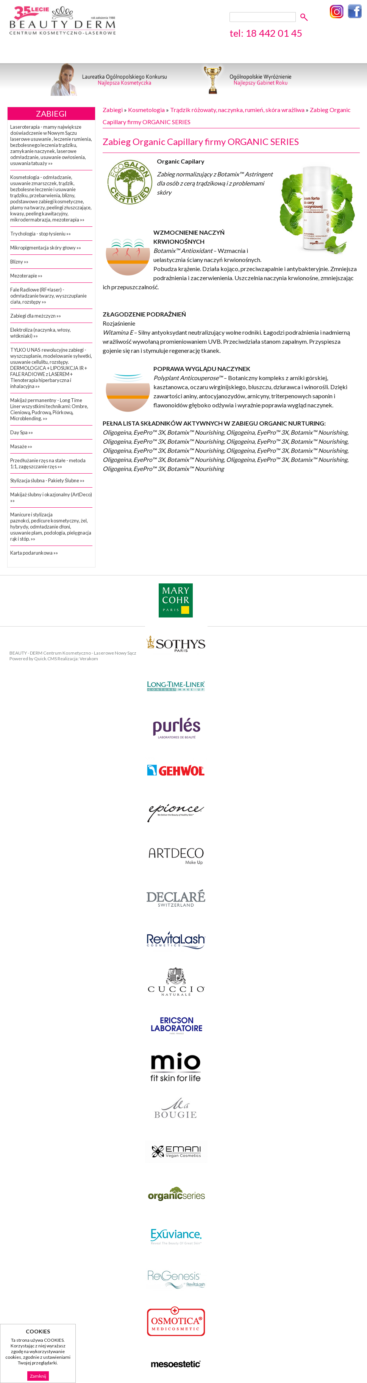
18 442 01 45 (273, 33)
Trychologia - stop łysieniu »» (40, 234)
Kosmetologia (146, 109)
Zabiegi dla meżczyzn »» (35, 316)
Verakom (89, 658)
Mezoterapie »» (26, 276)
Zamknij (38, 1376)
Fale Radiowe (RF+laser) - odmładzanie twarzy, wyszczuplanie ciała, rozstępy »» (48, 296)
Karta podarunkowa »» (34, 553)
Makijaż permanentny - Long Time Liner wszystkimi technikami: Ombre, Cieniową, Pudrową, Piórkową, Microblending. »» (49, 409)
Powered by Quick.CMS (33, 658)
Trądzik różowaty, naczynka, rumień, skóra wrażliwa (237, 109)
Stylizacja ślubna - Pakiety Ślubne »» (47, 480)
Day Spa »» (21, 432)
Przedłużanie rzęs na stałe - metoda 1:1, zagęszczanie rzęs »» (48, 463)
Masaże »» (21, 446)
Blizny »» (19, 262)
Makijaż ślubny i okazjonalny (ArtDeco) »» (51, 497)
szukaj (305, 17)
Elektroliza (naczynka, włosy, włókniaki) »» (40, 333)
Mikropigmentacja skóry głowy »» (45, 248)
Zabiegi (51, 113)
